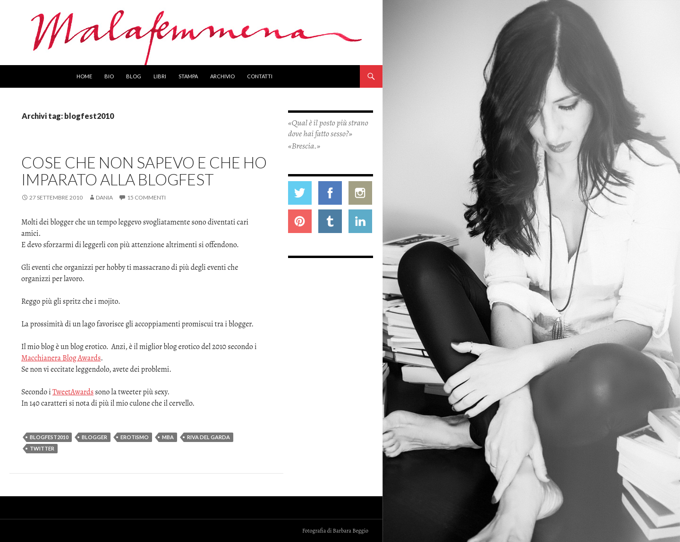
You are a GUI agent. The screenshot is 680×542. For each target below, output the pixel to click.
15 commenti (146, 197)
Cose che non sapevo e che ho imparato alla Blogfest (144, 171)
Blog (133, 76)
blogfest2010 (49, 437)
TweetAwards (73, 392)
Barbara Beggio (350, 530)
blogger (94, 437)
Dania (104, 197)
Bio (109, 76)
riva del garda (208, 437)
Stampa (188, 76)
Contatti (259, 76)
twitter (42, 448)
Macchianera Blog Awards (61, 358)
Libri (159, 76)
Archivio (222, 76)
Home (84, 76)
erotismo (134, 437)
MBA (168, 437)
